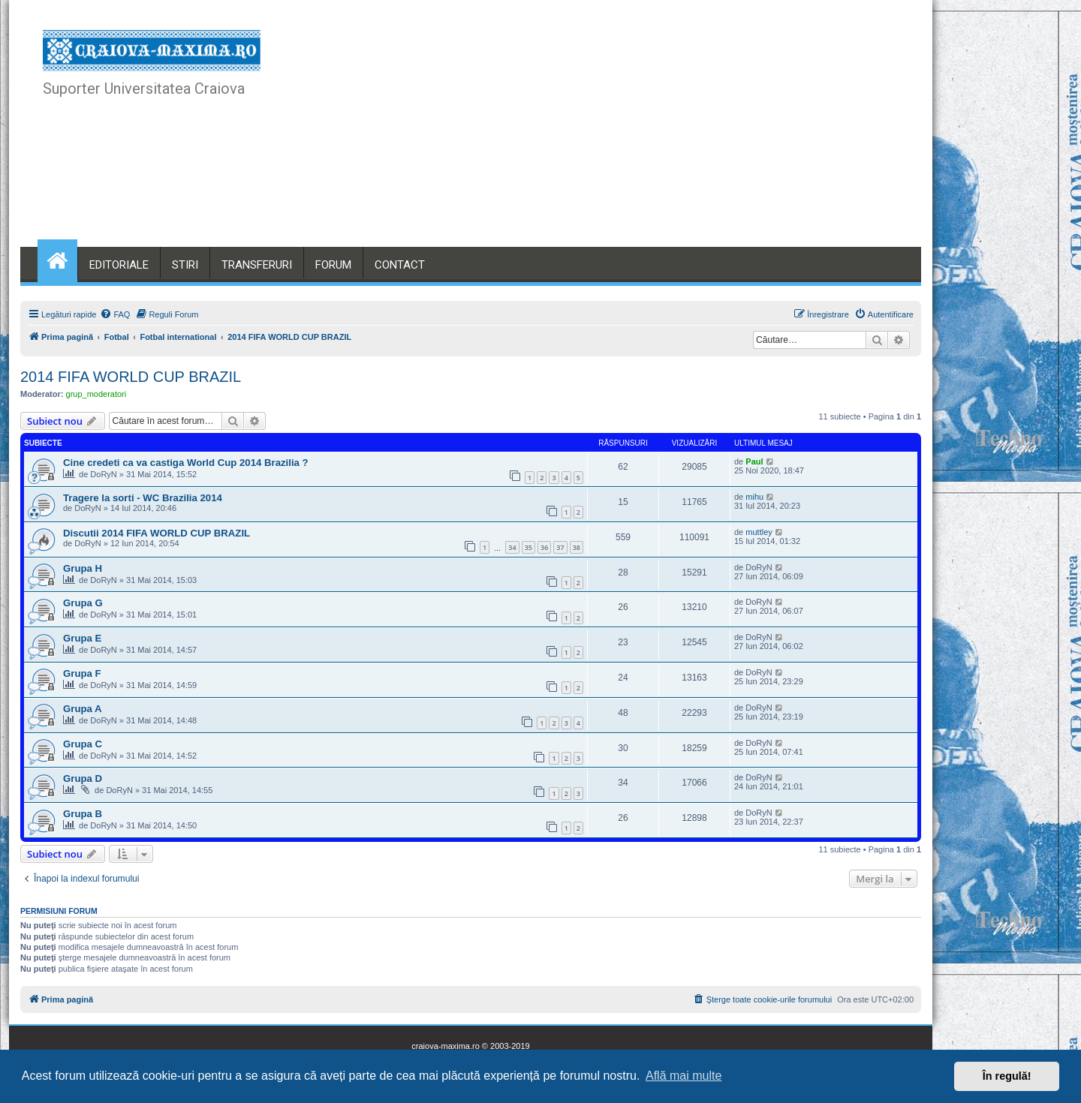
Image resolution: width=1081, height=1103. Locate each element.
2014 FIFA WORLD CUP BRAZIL (130, 376)
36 (544, 547)
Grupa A (82, 708)
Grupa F (82, 673)
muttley (758, 531)
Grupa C (82, 744)
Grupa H (82, 568)
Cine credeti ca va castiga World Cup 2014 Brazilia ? (186, 462)
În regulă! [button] (1007, 1076)
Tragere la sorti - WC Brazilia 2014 (142, 497)
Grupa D (82, 778)
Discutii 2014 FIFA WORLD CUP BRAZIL (156, 533)
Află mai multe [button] (683, 1075)
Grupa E (82, 638)
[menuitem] (115, 314)
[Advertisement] (622, 135)
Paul (754, 461)
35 (528, 547)
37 (560, 547)
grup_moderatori (96, 393)
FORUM (333, 265)
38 (576, 547)
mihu (754, 496)
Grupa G (83, 603)
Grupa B (82, 813)
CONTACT (400, 265)
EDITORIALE (119, 265)
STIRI (185, 265)
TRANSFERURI (256, 265)
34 (512, 547)
